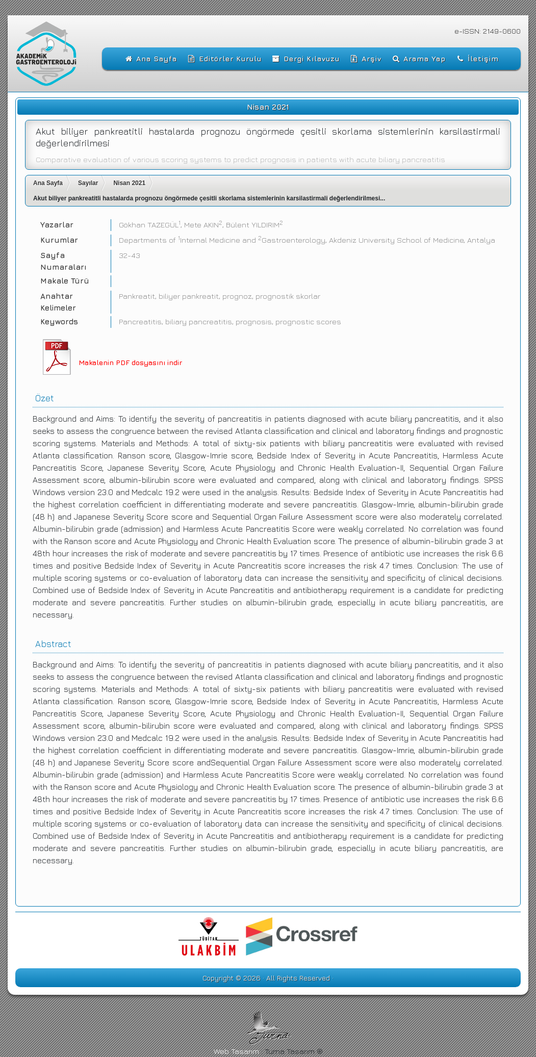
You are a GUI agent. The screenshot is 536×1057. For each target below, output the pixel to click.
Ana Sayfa (48, 183)
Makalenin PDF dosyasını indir (130, 362)
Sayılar (88, 183)
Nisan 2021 (129, 183)
